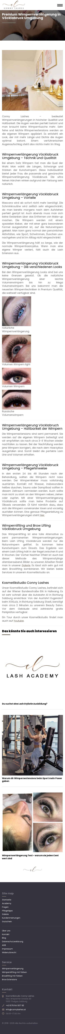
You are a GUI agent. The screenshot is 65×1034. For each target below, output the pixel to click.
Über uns (6, 930)
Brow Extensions (9, 979)
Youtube (19, 620)
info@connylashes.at (16, 1009)
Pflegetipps (7, 910)
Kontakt (5, 934)
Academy (6, 903)
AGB (4, 945)
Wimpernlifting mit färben (14, 972)
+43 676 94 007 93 (15, 1005)
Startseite (6, 899)
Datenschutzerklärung (12, 941)
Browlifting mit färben (12, 976)
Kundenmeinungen (11, 918)
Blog (4, 938)
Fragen (5, 907)
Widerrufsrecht (9, 952)
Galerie (26, 565)
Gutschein (7, 921)
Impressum (7, 948)
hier (42, 515)
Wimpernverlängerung (12, 968)
